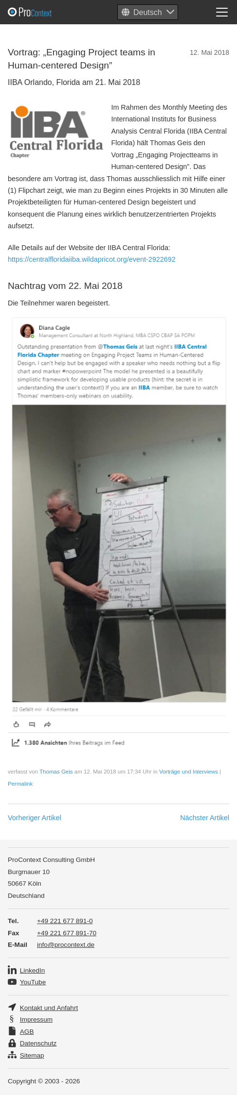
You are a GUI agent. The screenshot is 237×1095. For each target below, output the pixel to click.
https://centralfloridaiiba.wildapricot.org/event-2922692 (92, 259)
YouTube (33, 982)
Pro (53, 12)
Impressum (36, 1019)
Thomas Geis (56, 772)
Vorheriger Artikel (34, 818)
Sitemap (32, 1055)
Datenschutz (38, 1043)
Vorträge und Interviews (188, 772)
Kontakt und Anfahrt (49, 1007)
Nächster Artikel (204, 818)
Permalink (20, 784)
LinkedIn (32, 970)
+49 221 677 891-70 (66, 933)
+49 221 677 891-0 (65, 921)
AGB (27, 1031)
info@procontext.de (65, 944)
